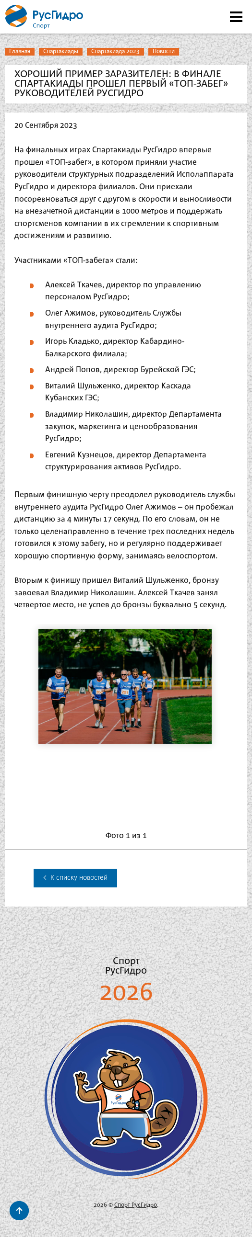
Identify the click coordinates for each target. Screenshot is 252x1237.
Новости (164, 51)
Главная (19, 51)
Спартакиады (60, 51)
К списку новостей (75, 877)
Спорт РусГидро (135, 1205)
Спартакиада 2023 (115, 51)
